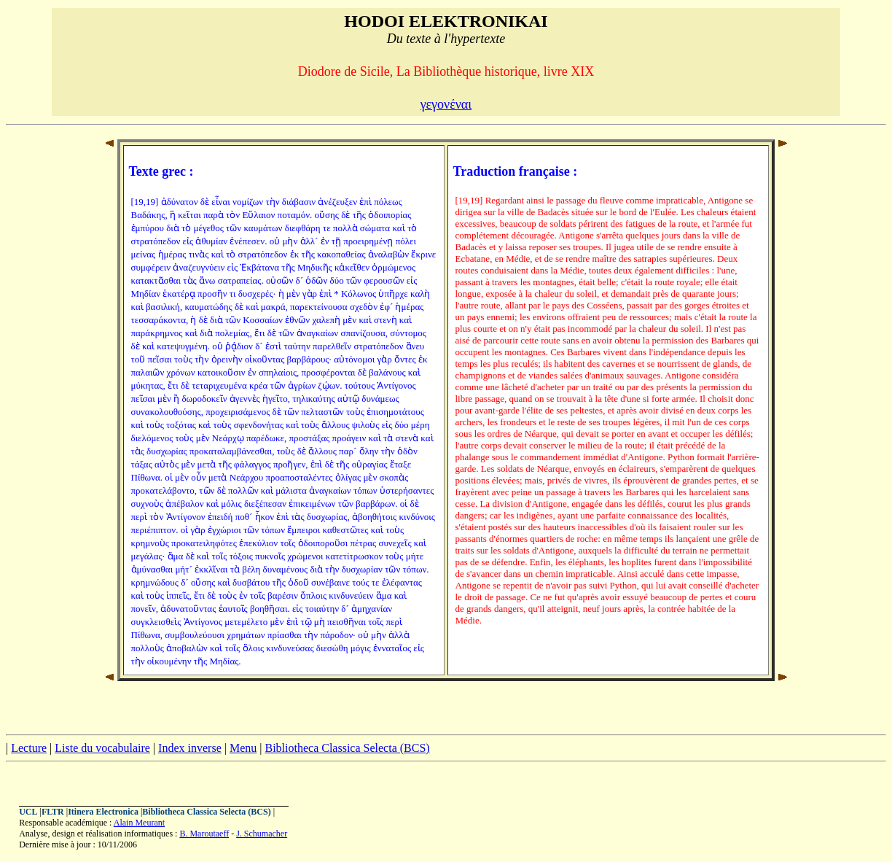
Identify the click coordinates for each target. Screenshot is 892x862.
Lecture (29, 748)
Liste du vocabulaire (102, 748)
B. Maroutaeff (204, 833)
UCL (28, 812)
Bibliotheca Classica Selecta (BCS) (347, 748)
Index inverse (190, 748)
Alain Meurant (139, 823)
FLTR (53, 812)
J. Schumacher (261, 833)
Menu (243, 748)
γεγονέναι (446, 104)
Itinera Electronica (103, 812)
